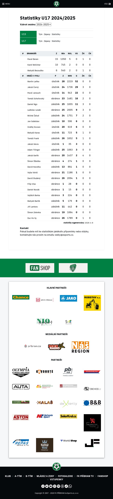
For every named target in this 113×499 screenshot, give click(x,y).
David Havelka (34, 167)
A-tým (18, 476)
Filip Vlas (31, 184)
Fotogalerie (65, 476)
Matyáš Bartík (33, 201)
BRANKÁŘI (31, 53)
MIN (70, 76)
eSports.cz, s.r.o (72, 493)
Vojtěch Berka (33, 195)
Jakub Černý (33, 87)
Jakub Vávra (33, 144)
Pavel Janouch (33, 93)
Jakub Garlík (33, 155)
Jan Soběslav (33, 121)
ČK (90, 53)
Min (63, 53)
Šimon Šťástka (33, 161)
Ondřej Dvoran (33, 127)
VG (76, 53)
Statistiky (56, 34)
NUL (70, 53)
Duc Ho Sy (32, 218)
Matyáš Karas (33, 132)
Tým (40, 34)
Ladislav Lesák (34, 110)
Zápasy (47, 34)
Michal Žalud (33, 115)
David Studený (33, 178)
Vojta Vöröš (32, 172)
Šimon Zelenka (34, 212)
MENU (7, 4)
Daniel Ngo (32, 104)
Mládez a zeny (45, 476)
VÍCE (106, 4)
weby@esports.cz (64, 234)
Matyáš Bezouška (35, 70)
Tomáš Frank (33, 138)
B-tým (29, 476)
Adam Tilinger (33, 150)
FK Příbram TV (85, 476)
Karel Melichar (33, 65)
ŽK (83, 53)
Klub (8, 476)
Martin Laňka (33, 81)
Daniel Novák (33, 189)
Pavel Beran (32, 59)
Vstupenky (56, 479)
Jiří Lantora (32, 206)
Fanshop (103, 476)
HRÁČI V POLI (33, 76)
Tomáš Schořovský (35, 98)
